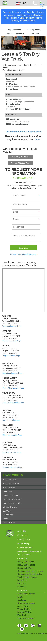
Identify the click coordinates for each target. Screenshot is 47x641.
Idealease (21, 600)
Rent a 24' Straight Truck (20, 163)
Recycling (21, 583)
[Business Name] (26, 204)
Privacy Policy (23, 539)
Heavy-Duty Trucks (25, 562)
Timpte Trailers (24, 609)
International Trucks (26, 594)
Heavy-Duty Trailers (26, 565)
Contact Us (22, 535)
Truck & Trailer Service (27, 577)
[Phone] (26, 219)
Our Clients (34, 33)
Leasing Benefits (34, 30)
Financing (21, 586)
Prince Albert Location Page (13, 388)
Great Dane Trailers (26, 603)
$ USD (21, 3)
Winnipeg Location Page (11, 326)
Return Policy (23, 543)
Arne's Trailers (23, 606)
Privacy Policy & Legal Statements (23, 254)
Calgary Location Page (11, 420)
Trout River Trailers (25, 618)
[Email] (26, 212)
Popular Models (14, 30)
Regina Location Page (11, 356)
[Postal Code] (26, 227)
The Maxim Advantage (14, 33)
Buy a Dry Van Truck (20, 157)
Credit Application (25, 547)
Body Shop (22, 580)
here (37, 139)
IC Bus (20, 597)
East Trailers (23, 615)
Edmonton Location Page (12, 435)
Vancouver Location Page (12, 467)
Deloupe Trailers (24, 612)
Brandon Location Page (11, 341)
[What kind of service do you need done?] (26, 237)
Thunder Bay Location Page (13, 403)
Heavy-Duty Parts (25, 568)
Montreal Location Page (11, 452)
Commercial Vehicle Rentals (29, 574)
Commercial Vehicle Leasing (30, 571)
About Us (21, 531)
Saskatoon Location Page (12, 373)
